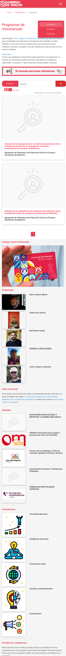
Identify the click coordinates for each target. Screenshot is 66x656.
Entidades (51, 29)
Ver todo (15, 90)
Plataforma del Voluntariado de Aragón (18, 399)
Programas (50, 24)
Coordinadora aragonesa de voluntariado (41, 396)
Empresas (51, 34)
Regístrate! (6, 54)
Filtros (9, 83)
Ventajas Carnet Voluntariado (15, 242)
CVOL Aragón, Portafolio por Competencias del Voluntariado (37, 38)
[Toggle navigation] (60, 3)
